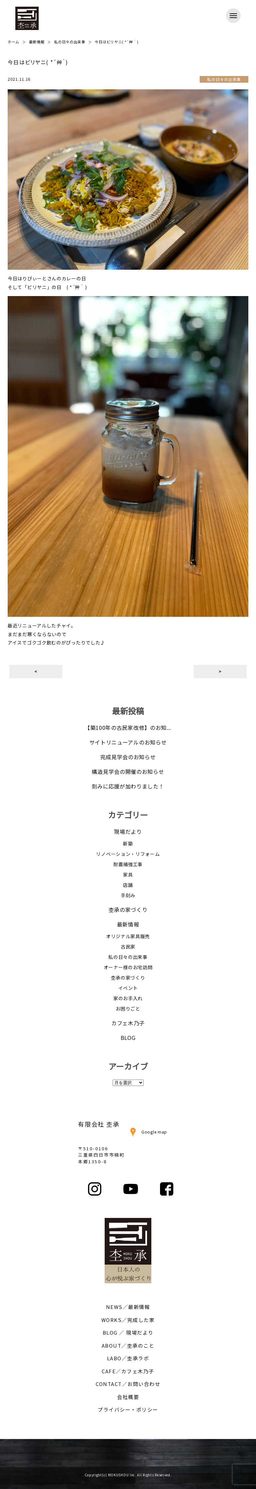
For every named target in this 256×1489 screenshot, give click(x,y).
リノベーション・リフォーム (128, 854)
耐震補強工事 (128, 864)
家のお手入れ (128, 998)
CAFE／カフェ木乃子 (128, 1371)
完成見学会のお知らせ (128, 757)
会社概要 (128, 1396)
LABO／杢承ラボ (128, 1358)
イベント (128, 988)
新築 (128, 843)
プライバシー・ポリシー (128, 1409)
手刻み (128, 895)
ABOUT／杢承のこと (128, 1345)
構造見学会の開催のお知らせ (128, 772)
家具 (128, 874)
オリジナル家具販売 (128, 936)
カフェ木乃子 (128, 1023)
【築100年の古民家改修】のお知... (128, 727)
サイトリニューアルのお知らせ (128, 742)
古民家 (128, 946)
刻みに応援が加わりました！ (128, 786)
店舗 (128, 885)
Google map (147, 1132)
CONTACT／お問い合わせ (128, 1383)
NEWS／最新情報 (128, 1306)
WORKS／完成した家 (128, 1319)
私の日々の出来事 (128, 957)
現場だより (128, 832)
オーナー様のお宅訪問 (128, 967)
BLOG (128, 1038)
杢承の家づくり (128, 910)
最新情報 (128, 924)
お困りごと (128, 1008)
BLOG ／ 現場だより (128, 1332)
